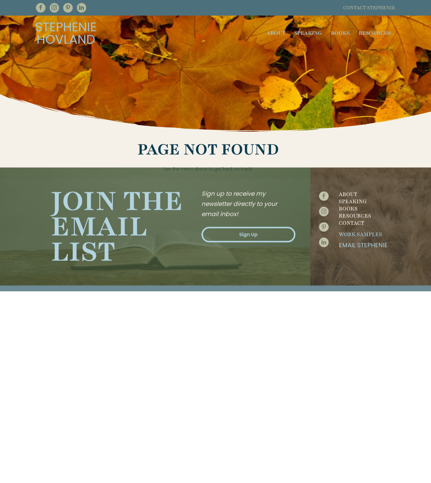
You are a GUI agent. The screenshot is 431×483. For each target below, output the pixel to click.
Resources (355, 196)
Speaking (353, 182)
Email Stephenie (363, 226)
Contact (351, 204)
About (348, 175)
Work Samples (360, 215)
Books (348, 189)
